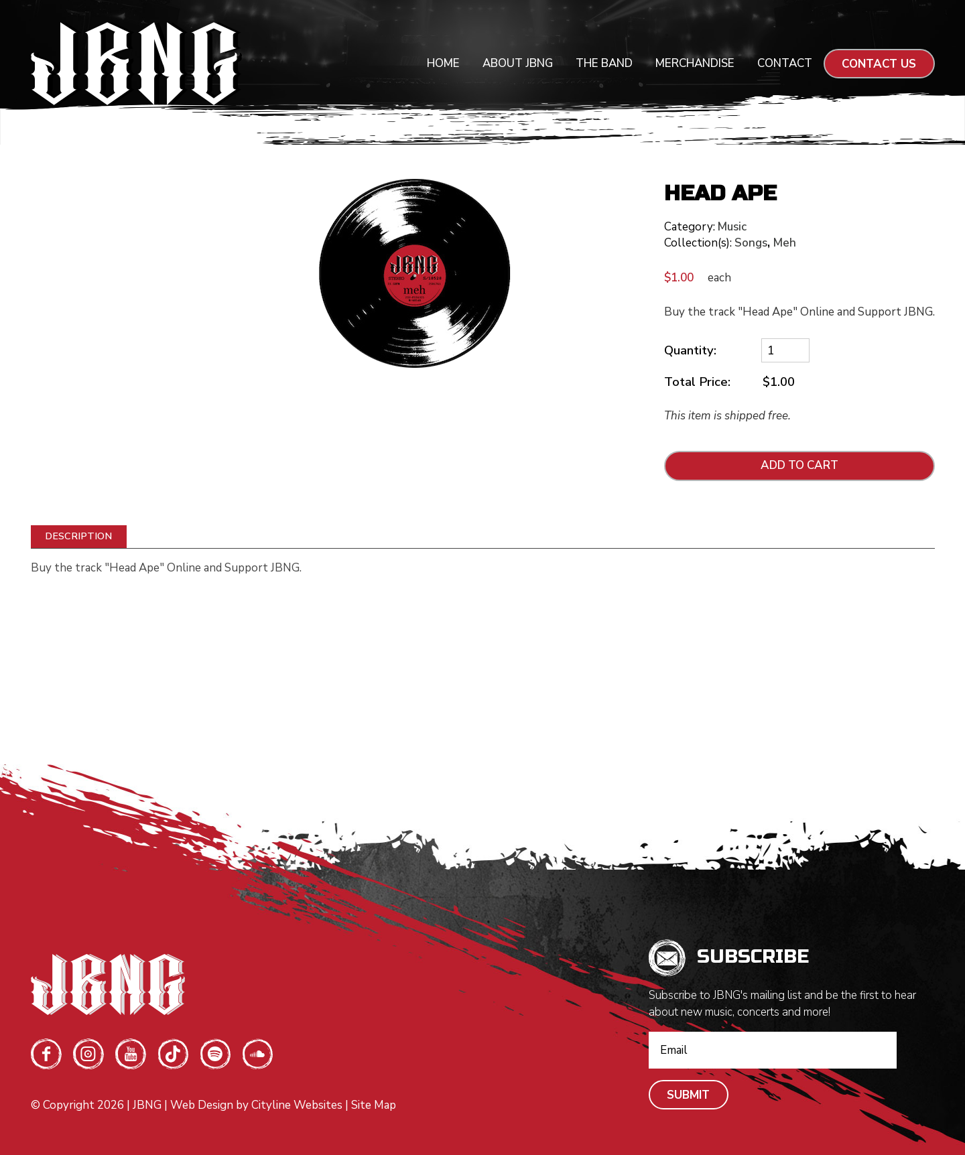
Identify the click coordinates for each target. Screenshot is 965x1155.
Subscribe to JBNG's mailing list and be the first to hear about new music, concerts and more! (782, 1004)
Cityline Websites (296, 1105)
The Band (604, 63)
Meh (784, 243)
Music (732, 226)
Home (443, 63)
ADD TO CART (799, 465)
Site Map (373, 1105)
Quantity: (690, 350)
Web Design (201, 1105)
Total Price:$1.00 (729, 382)
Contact (784, 63)
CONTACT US (879, 64)
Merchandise (694, 63)
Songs (750, 243)
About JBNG (517, 63)
